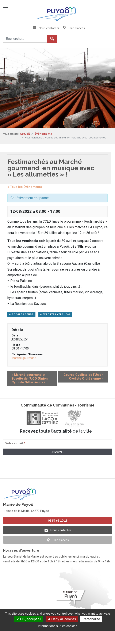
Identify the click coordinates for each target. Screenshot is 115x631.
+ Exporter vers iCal (55, 314)
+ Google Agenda (21, 314)
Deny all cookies (62, 619)
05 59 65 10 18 (57, 520)
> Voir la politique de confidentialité (19, 471)
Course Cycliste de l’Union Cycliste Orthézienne (83, 376)
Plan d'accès (73, 28)
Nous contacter (45, 28)
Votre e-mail (15, 443)
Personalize (91, 619)
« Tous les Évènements (24, 187)
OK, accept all (28, 619)
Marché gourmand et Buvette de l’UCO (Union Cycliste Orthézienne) (30, 378)
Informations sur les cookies (57, 626)
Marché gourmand (24, 358)
